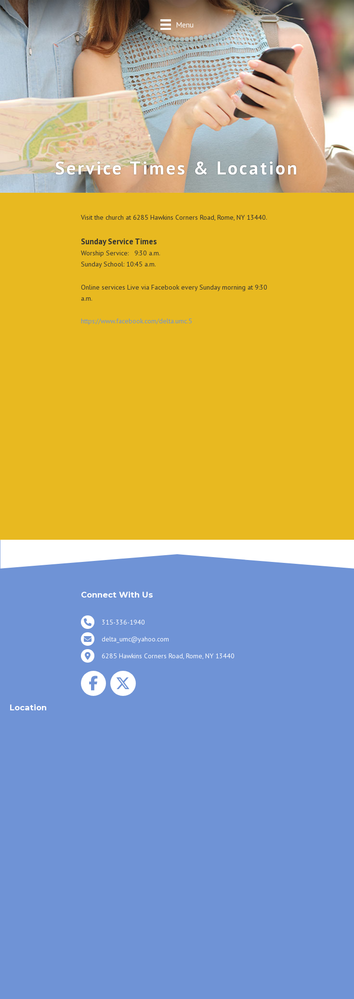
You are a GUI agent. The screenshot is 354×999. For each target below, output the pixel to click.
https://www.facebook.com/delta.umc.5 (136, 321)
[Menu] (177, 24)
